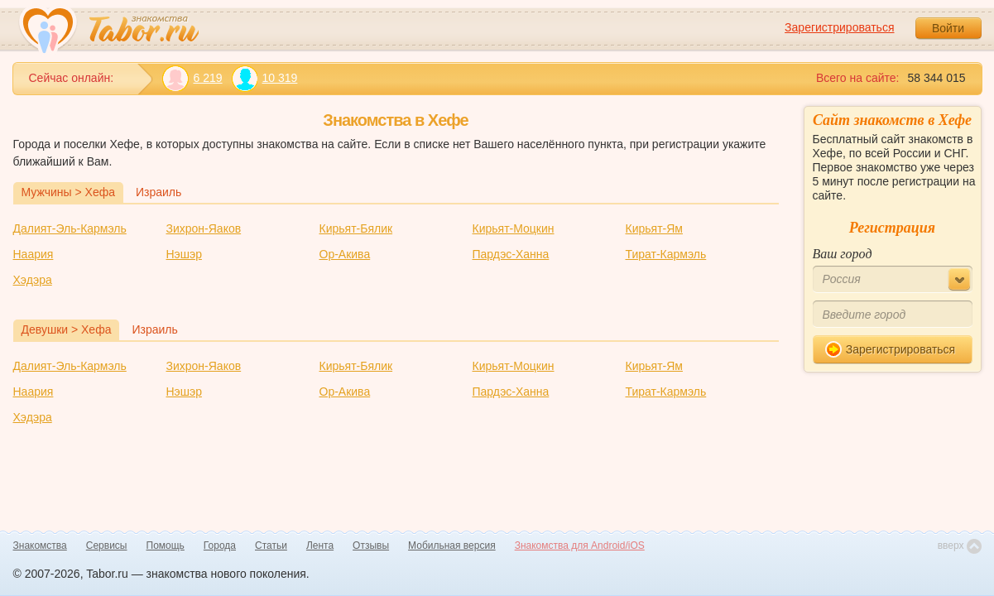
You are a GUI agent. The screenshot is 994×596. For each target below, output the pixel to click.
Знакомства (40, 545)
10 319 (264, 78)
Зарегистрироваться (839, 27)
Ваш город (842, 254)
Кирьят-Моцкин (514, 228)
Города (220, 545)
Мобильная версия (452, 545)
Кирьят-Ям (654, 228)
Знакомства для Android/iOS (580, 545)
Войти (948, 28)
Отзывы (371, 545)
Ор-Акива (345, 254)
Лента (320, 545)
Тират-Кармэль (666, 254)
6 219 (192, 78)
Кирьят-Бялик (356, 228)
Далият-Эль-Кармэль (70, 228)
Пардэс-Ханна (511, 254)
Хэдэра (32, 279)
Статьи (271, 545)
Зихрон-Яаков (204, 228)
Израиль (158, 192)
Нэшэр (184, 254)
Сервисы (106, 545)
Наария (33, 254)
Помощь (165, 545)
